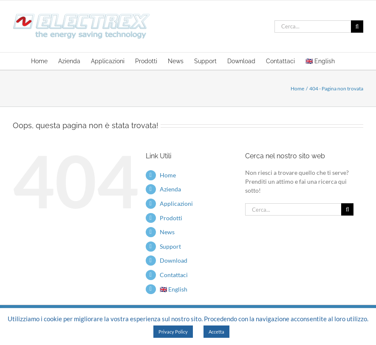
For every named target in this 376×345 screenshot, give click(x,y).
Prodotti (171, 218)
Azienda (170, 189)
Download (173, 260)
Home (168, 175)
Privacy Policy (173, 331)
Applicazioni (176, 203)
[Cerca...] (312, 26)
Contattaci (174, 274)
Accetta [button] (216, 331)
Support (170, 246)
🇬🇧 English (173, 289)
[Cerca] (357, 26)
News (167, 232)
